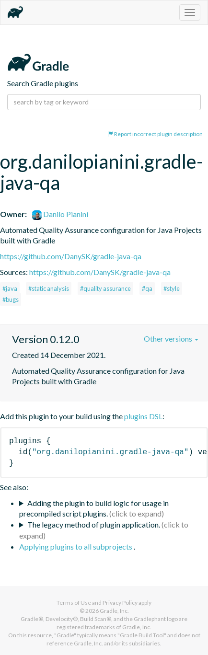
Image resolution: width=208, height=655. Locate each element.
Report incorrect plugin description (155, 134)
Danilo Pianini (60, 213)
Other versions (171, 338)
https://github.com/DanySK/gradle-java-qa (70, 256)
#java (9, 288)
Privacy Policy (120, 602)
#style (171, 288)
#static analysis (48, 288)
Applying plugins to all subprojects (76, 546)
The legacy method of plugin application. (93, 524)
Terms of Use (74, 602)
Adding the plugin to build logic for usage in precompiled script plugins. (94, 508)
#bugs (10, 299)
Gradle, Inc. (114, 610)
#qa (147, 288)
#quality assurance (105, 288)
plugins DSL (143, 416)
